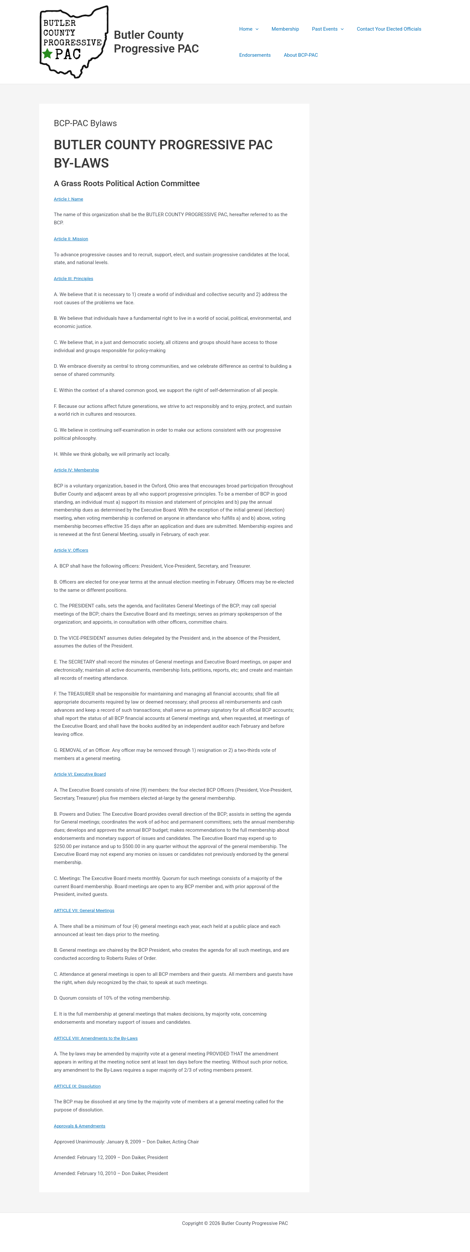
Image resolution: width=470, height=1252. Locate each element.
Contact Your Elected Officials (379, 29)
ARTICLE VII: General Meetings (87, 911)
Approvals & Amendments (82, 1126)
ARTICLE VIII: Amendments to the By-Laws (100, 1039)
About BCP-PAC (298, 55)
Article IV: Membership (78, 470)
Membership (282, 29)
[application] (255, 29)
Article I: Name (70, 199)
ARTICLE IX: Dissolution (79, 1087)
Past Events (321, 29)
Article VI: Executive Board (82, 775)
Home (248, 29)
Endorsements (255, 55)
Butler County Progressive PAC (157, 42)
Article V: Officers (73, 551)
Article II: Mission (72, 239)
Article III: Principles (75, 279)
